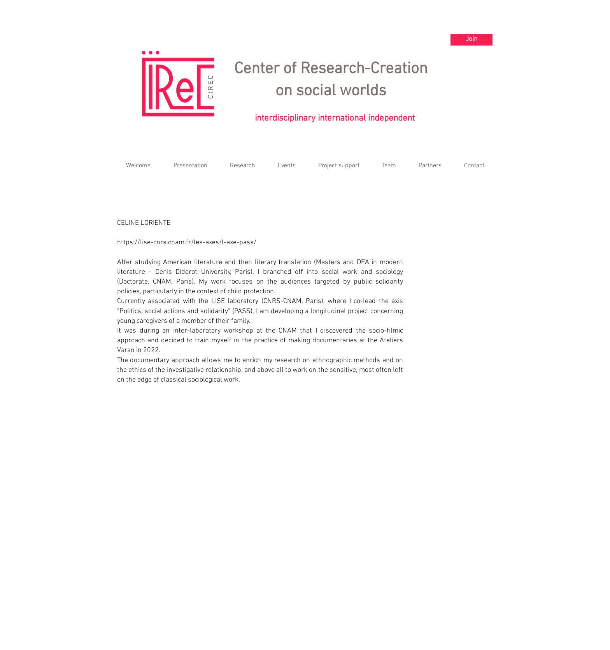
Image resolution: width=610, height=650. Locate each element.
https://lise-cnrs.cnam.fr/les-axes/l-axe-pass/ (186, 242)
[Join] (471, 40)
